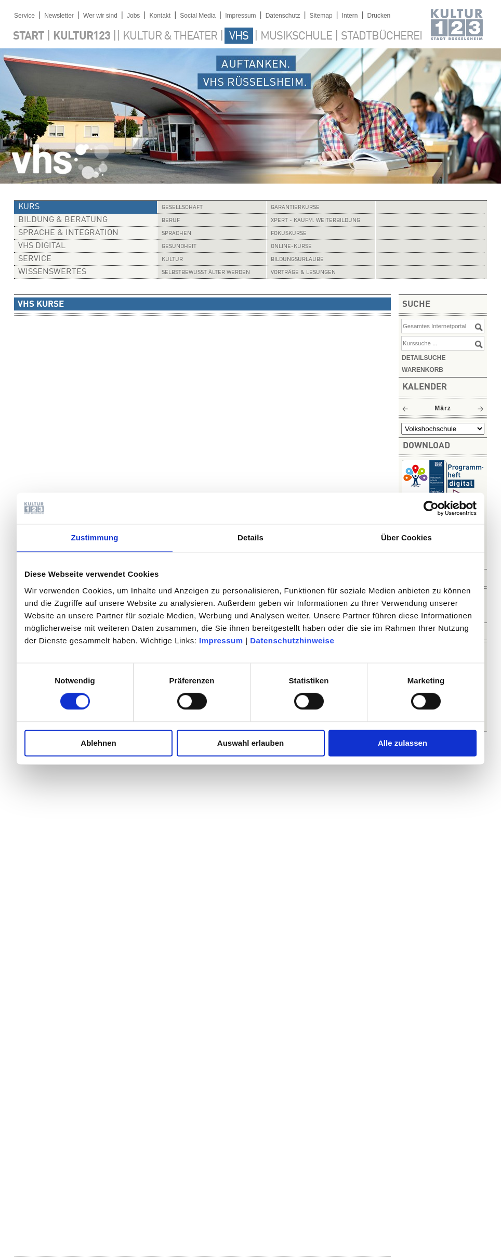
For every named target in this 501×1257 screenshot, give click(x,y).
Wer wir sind (100, 15)
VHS (238, 36)
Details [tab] (250, 537)
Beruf (171, 221)
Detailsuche (423, 357)
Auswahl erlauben (250, 742)
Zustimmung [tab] (94, 537)
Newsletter (59, 15)
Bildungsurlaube (297, 260)
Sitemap (321, 15)
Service (24, 15)
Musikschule (296, 36)
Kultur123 (81, 36)
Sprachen (176, 234)
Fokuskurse (289, 234)
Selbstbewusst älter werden (206, 273)
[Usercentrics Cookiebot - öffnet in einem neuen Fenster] (431, 508)
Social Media (198, 15)
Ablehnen (98, 742)
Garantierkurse (295, 208)
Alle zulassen (402, 742)
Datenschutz (283, 15)
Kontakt (159, 15)
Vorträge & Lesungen (303, 273)
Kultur (172, 260)
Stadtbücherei (381, 36)
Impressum (221, 640)
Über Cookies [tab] (406, 537)
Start (28, 36)
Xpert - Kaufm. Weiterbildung (315, 221)
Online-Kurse (291, 247)
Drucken (379, 15)
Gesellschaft (182, 208)
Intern (350, 15)
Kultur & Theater (170, 36)
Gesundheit (179, 247)
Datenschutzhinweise (292, 640)
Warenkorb (422, 369)
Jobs (133, 15)
